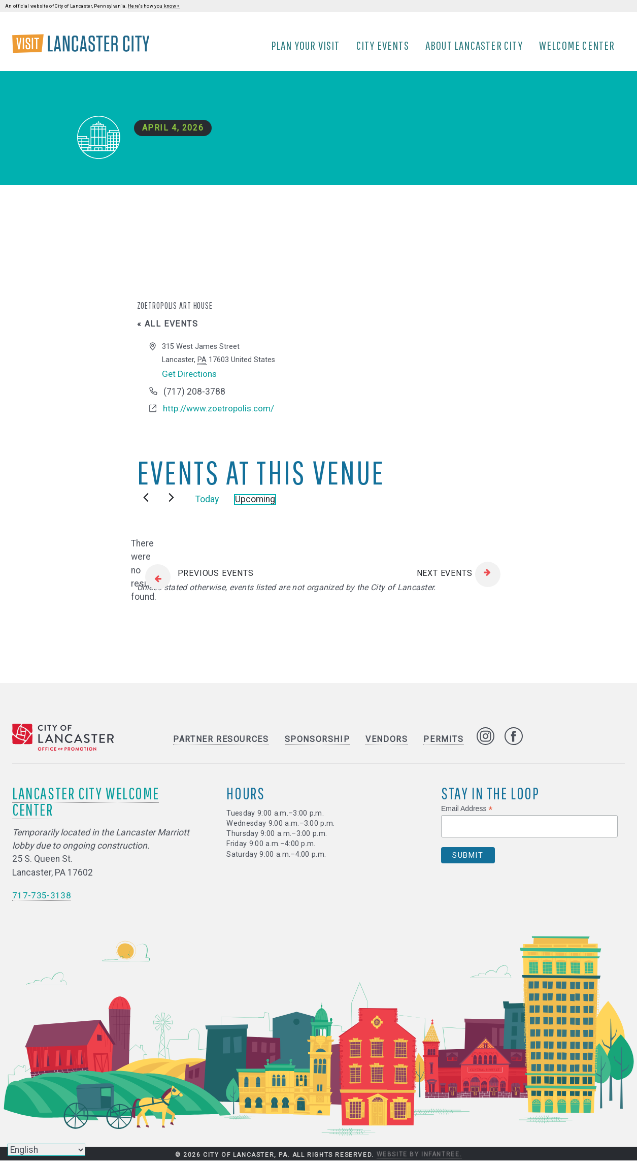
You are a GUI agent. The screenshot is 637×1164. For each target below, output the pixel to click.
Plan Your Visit (307, 47)
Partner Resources (221, 743)
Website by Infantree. (419, 1157)
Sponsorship (317, 743)
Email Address (467, 812)
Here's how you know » (154, 6)
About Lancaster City (475, 47)
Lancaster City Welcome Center (85, 804)
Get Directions (190, 377)
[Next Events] (171, 501)
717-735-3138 (41, 898)
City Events (384, 47)
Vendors (386, 743)
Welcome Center (579, 47)
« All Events (167, 327)
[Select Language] (46, 1150)
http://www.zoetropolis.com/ (220, 412)
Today (207, 503)
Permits (443, 743)
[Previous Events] (146, 501)
